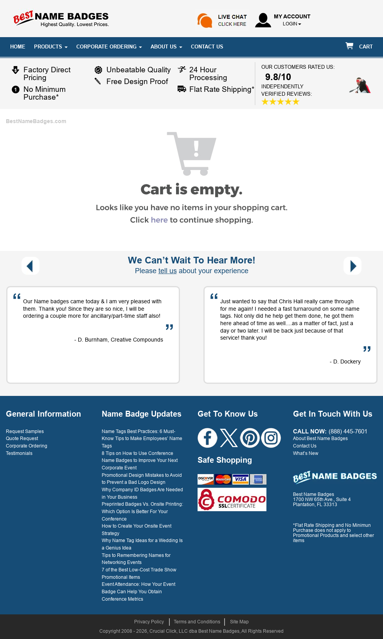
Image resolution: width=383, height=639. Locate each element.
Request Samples (25, 431)
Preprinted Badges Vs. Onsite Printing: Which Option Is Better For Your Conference (142, 511)
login (290, 24)
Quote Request (22, 438)
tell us (167, 271)
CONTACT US (207, 47)
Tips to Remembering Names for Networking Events (136, 559)
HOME (17, 47)
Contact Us (304, 446)
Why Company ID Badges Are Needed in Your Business (142, 493)
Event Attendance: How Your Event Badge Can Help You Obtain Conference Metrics (138, 591)
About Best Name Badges (320, 438)
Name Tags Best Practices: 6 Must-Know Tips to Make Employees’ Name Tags (142, 439)
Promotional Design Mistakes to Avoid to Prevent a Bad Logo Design (142, 479)
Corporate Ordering (26, 446)
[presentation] (31, 266)
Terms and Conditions (197, 622)
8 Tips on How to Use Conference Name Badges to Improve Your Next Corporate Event (140, 461)
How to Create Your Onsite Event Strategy (136, 529)
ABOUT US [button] (166, 47)
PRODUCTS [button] (51, 47)
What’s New (305, 453)
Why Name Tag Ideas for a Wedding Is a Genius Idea (142, 544)
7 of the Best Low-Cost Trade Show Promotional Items (139, 573)
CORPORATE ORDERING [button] (109, 47)
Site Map (239, 622)
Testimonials (19, 453)
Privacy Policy (149, 622)
